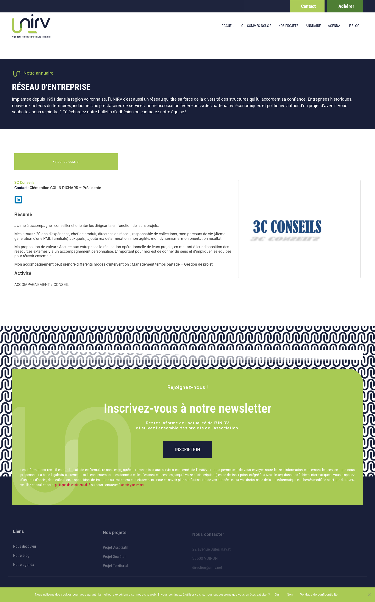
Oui (277, 594)
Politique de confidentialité (319, 594)
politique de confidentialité (72, 485)
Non (290, 594)
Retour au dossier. (66, 161)
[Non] (369, 594)
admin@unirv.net (132, 485)
